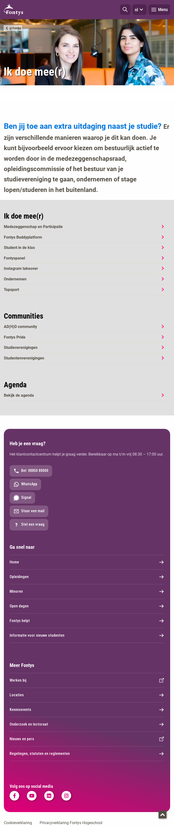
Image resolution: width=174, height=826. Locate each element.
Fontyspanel (14, 258)
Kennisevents (87, 710)
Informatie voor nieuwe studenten (87, 635)
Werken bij (87, 680)
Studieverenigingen (20, 347)
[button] (125, 9)
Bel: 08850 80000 (30, 471)
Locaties (87, 695)
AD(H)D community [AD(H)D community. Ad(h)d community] (20, 326)
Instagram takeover (21, 268)
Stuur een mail (28, 511)
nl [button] (139, 9)
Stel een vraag (28, 525)
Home (87, 562)
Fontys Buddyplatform (23, 237)
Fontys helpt (87, 621)
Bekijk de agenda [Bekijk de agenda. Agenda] (19, 395)
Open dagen (87, 606)
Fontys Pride (14, 337)
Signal (22, 498)
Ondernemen (15, 279)
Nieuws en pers (87, 739)
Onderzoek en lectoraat (87, 724)
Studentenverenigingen (24, 358)
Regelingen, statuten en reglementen (87, 754)
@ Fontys (15, 28)
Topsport (11, 289)
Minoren (87, 591)
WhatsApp (25, 484)
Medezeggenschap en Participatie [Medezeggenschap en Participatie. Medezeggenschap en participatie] (33, 226)
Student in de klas (19, 247)
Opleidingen (87, 577)
